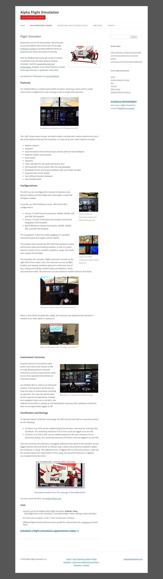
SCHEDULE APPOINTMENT (124, 101)
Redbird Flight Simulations (121, 92)
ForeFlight (66, 167)
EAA (112, 83)
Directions (97, 25)
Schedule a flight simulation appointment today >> (49, 530)
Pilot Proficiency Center (41, 25)
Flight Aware (115, 89)
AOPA (113, 77)
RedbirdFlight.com (53, 498)
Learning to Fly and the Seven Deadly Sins (126, 61)
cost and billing (52, 76)
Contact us (86, 522)
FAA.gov (114, 86)
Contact (111, 25)
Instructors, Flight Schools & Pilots (72, 25)
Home (22, 25)
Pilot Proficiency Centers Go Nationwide (126, 52)
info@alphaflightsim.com (133, 559)
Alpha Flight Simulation (39, 12)
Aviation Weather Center (120, 80)
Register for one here (126, 108)
